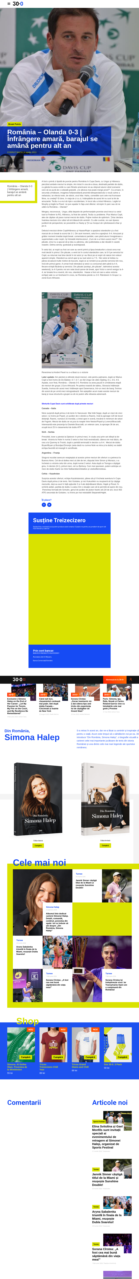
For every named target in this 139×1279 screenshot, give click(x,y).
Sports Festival (99, 1121)
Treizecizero (106, 1151)
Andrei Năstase (85, 714)
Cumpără (38, 846)
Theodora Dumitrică (109, 1263)
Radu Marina (54, 714)
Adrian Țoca (22, 717)
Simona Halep (52, 907)
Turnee (79, 874)
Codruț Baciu (15, 152)
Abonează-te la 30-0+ (115, 680)
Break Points (14, 124)
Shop (27, 1021)
